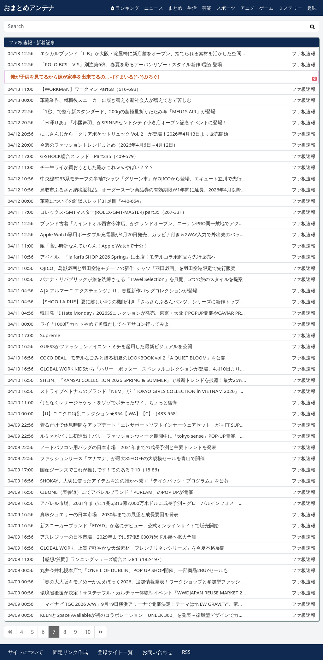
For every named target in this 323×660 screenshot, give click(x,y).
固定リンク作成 (70, 652)
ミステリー (290, 8)
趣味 (312, 8)
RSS (186, 652)
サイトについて (25, 652)
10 (88, 631)
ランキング (125, 8)
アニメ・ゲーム (256, 8)
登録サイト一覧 (115, 652)
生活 (192, 8)
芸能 (206, 8)
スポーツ (225, 8)
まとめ (175, 8)
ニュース (153, 8)
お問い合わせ (157, 652)
